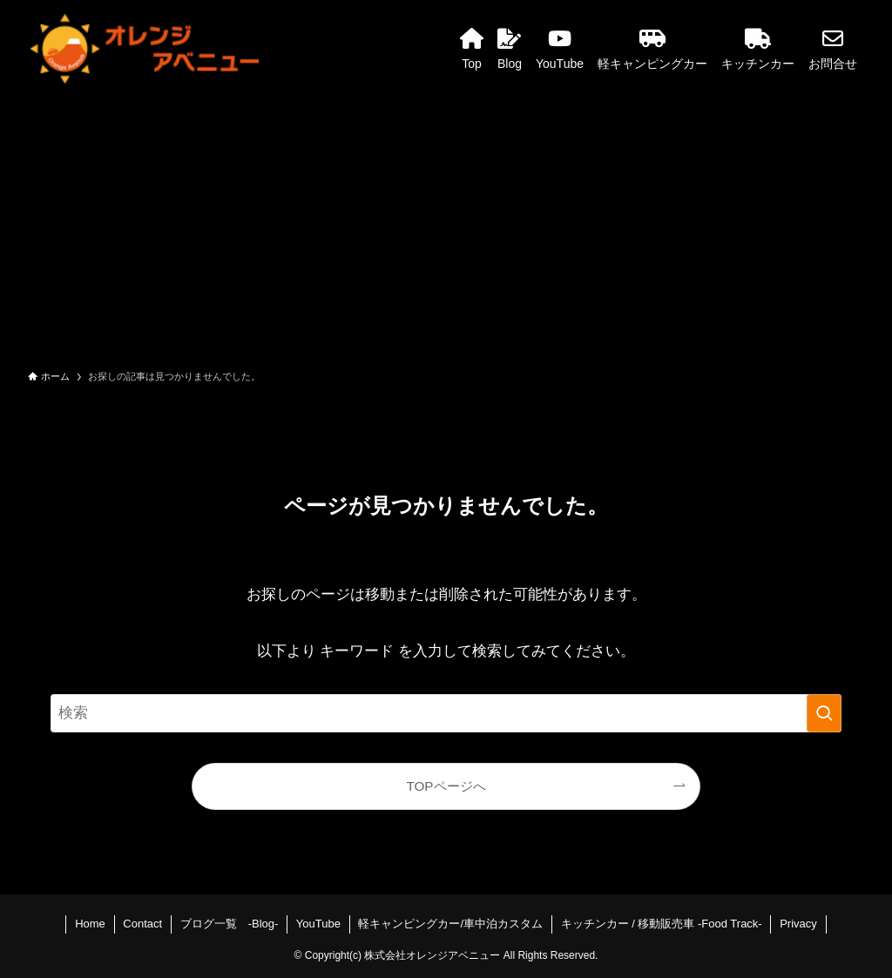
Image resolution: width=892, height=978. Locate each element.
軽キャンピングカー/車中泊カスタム (450, 923)
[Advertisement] (446, 228)
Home (90, 923)
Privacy (798, 923)
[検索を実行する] (824, 713)
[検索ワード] (446, 713)
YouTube (318, 923)
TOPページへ (445, 786)
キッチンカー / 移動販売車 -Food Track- (661, 923)
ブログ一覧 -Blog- (229, 923)
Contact (142, 923)
